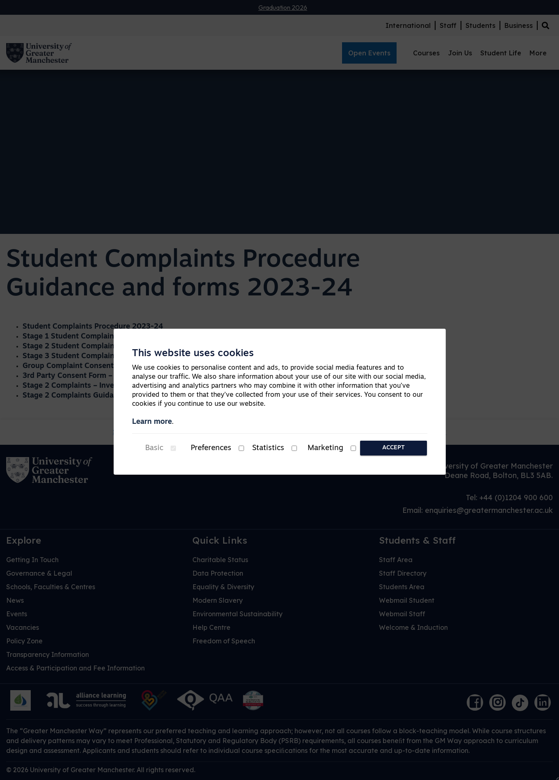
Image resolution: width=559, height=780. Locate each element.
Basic (154, 448)
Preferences (211, 448)
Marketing (325, 448)
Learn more (152, 422)
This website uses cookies (193, 354)
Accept (393, 448)
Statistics (268, 448)
